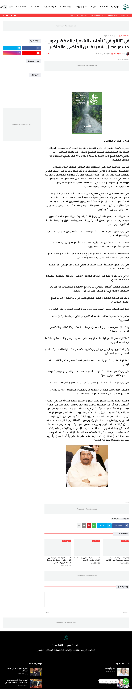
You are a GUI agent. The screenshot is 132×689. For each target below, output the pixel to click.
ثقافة (105, 7)
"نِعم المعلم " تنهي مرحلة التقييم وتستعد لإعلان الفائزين (117, 559)
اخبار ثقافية (108, 36)
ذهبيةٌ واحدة (110, 669)
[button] (11, 7)
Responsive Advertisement (66, 26)
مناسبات (22, 7)
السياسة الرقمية (82, 15)
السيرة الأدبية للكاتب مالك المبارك (17, 670)
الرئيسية (115, 7)
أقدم (48, 612)
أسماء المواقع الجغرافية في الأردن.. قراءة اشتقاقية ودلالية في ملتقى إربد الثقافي (59, 560)
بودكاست (66, 7)
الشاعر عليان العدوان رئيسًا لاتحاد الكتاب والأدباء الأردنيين (87, 559)
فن (94, 7)
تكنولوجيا (82, 7)
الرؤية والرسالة (113, 15)
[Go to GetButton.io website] (126, 686)
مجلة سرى (50, 7)
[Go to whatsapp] (126, 681)
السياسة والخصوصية (98, 15)
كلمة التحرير (125, 15)
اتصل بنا (71, 15)
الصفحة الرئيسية (122, 36)
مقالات (36, 7)
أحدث (125, 612)
